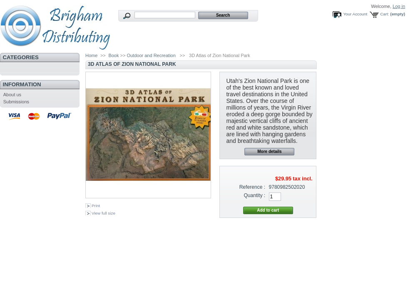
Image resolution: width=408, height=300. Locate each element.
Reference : (252, 187)
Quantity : (254, 195)
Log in (399, 6)
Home (91, 55)
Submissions (16, 101)
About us (12, 94)
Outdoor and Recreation (151, 55)
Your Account (355, 14)
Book (113, 55)
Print (96, 205)
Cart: (384, 14)
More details (269, 151)
